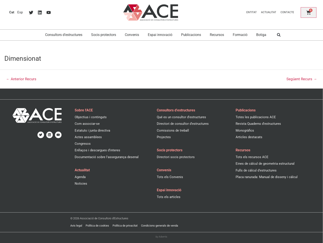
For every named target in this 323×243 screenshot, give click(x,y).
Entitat (251, 12)
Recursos (217, 35)
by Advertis (161, 236)
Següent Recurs (301, 79)
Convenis (132, 35)
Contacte (287, 12)
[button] (278, 35)
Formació (240, 35)
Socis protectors (103, 35)
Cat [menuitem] (11, 12)
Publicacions (191, 35)
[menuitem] (11, 12)
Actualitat (268, 12)
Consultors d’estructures (63, 35)
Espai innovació (160, 35)
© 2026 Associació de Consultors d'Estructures (99, 218)
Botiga (261, 35)
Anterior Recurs (21, 79)
